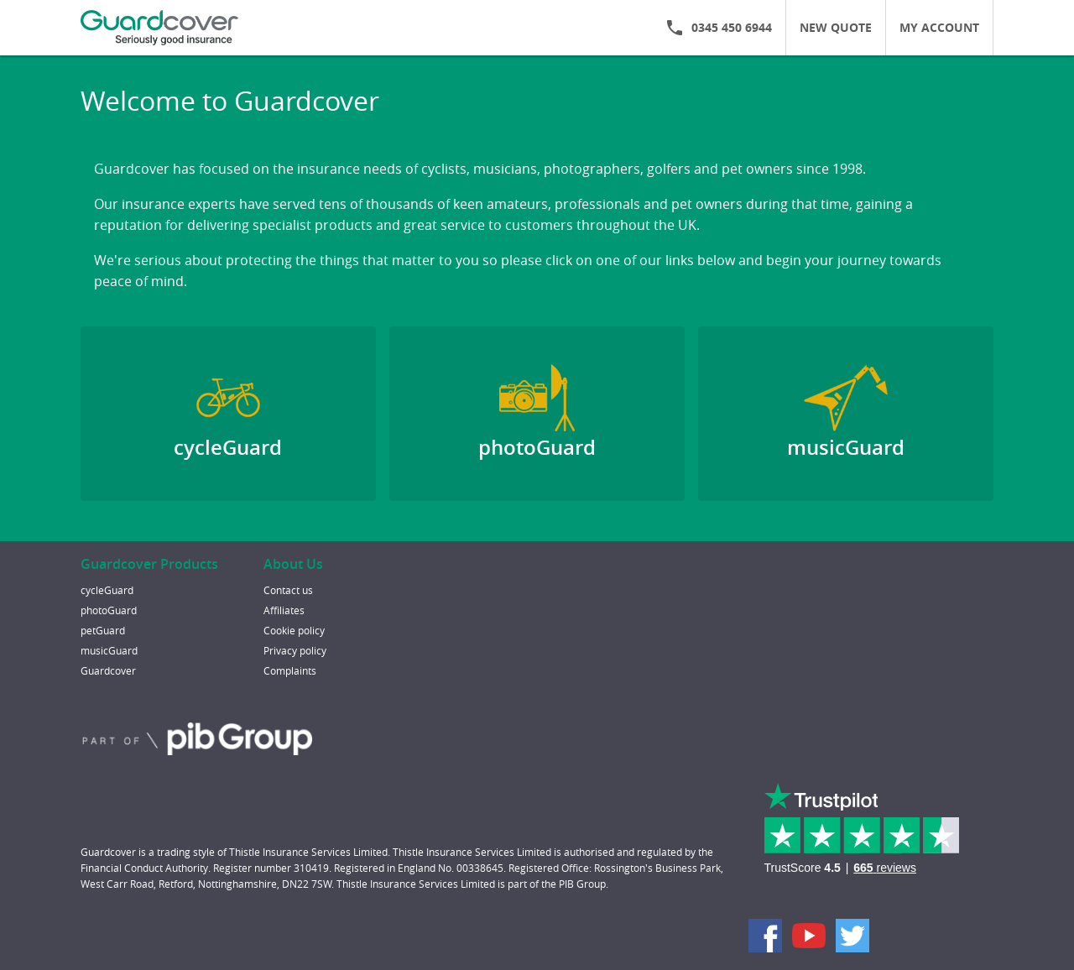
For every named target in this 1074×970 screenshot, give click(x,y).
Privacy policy (294, 650)
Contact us (288, 590)
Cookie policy (294, 630)
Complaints (289, 670)
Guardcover (108, 670)
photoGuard (109, 610)
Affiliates (284, 610)
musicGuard (109, 650)
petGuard (103, 630)
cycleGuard (107, 590)
